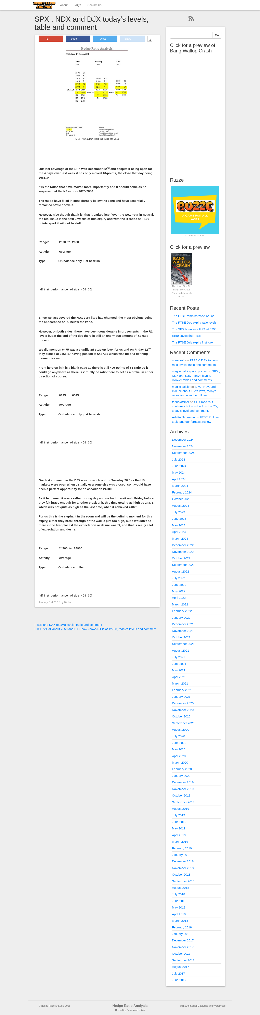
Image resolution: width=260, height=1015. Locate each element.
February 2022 (182, 611)
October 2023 (181, 499)
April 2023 (179, 532)
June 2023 (179, 518)
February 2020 (182, 769)
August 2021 (180, 650)
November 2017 (183, 947)
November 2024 (183, 446)
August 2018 (180, 887)
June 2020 (179, 742)
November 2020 (183, 710)
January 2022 (181, 617)
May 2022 (178, 591)
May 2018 (178, 907)
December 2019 (183, 782)
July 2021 (178, 657)
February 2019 (182, 848)
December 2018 (183, 861)
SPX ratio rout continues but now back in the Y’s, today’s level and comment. (195, 406)
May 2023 (178, 525)
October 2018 (181, 874)
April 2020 (179, 756)
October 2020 (181, 716)
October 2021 (181, 637)
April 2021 (179, 677)
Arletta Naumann (183, 417)
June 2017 (179, 980)
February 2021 (182, 690)
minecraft (178, 360)
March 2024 (180, 485)
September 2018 (183, 881)
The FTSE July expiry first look (192, 342)
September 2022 (183, 564)
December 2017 (183, 940)
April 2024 (179, 479)
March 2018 (180, 920)
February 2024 (182, 492)
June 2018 (179, 901)
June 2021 (179, 663)
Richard (68, 602)
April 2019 (179, 835)
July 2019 (178, 815)
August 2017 (180, 966)
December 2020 (183, 703)
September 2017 (183, 960)
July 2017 (178, 973)
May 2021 (178, 670)
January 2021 (181, 696)
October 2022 (181, 558)
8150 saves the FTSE (186, 335)
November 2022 (183, 551)
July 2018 (178, 894)
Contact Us (94, 5)
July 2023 (178, 512)
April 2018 (179, 914)
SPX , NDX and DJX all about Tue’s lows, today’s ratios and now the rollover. (194, 391)
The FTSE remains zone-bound (193, 316)
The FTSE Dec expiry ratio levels (194, 322)
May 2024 (178, 472)
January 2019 (181, 854)
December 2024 (183, 439)
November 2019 (183, 789)
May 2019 (178, 828)
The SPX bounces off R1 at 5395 (194, 329)
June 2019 (179, 822)
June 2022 (179, 584)
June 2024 (179, 466)
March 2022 (180, 604)
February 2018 (182, 927)
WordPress (219, 1005)
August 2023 (180, 505)
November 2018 (183, 868)
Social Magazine (199, 1005)
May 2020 (178, 749)
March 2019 (180, 841)
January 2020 (181, 775)
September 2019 (183, 802)
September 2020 (183, 723)
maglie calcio (181, 386)
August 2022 (180, 571)
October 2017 (181, 953)
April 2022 (179, 597)
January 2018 (181, 934)
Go (217, 35)
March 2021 (180, 683)
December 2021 (183, 624)
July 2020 (178, 736)
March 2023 (180, 538)
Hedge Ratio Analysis (129, 1006)
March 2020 (180, 762)
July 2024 (178, 459)
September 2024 (183, 452)
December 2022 (183, 545)
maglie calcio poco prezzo (189, 371)
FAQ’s (77, 5)
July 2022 (178, 578)
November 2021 (183, 630)
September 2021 (183, 644)
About (64, 5)
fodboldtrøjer (180, 402)
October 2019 (181, 795)
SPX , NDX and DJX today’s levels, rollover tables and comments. (196, 375)
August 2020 (180, 729)
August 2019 (180, 808)
